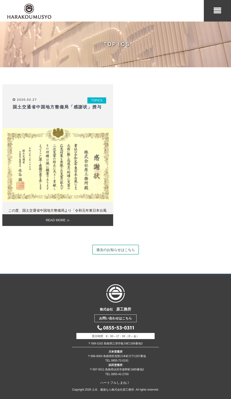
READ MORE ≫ (58, 220)
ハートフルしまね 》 (115, 382)
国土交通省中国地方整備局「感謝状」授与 (57, 107)
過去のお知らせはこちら (115, 250)
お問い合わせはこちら (115, 318)
